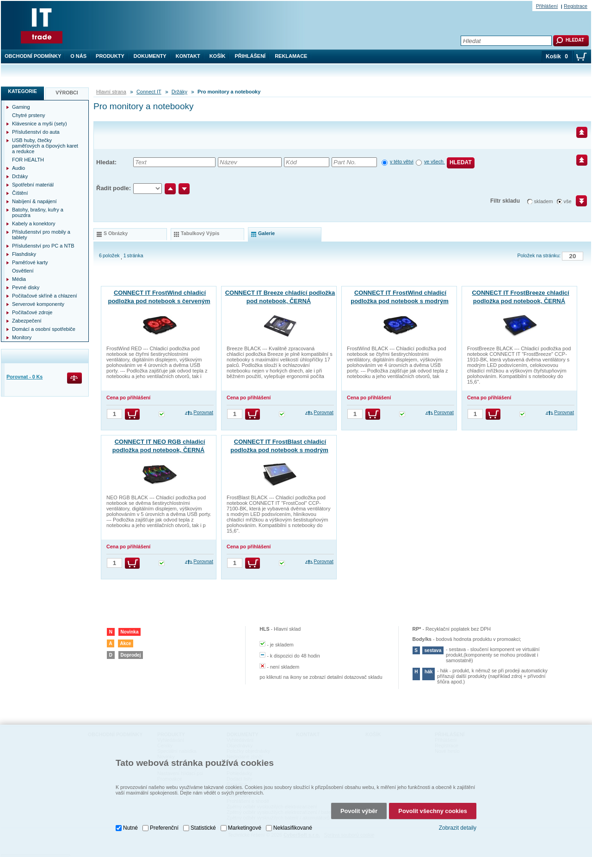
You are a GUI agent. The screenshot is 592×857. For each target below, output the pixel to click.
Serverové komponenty (38, 304)
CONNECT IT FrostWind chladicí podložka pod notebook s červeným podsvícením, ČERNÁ (159, 301)
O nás (78, 56)
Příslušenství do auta (36, 132)
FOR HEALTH (28, 159)
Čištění (20, 193)
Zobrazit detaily (457, 823)
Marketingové (244, 823)
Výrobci (67, 92)
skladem (543, 201)
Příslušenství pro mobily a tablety (41, 234)
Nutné (130, 823)
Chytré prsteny (28, 115)
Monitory (21, 337)
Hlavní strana (111, 91)
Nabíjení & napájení (34, 201)
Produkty (110, 56)
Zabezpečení (27, 320)
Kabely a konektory (34, 223)
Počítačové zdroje (32, 312)
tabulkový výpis (200, 233)
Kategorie (22, 91)
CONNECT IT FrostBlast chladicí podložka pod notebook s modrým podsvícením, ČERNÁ (279, 450)
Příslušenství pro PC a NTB (43, 245)
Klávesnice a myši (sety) (39, 123)
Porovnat (203, 412)
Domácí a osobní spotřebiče (43, 329)
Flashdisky (24, 254)
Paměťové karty (30, 262)
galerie (266, 233)
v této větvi (401, 161)
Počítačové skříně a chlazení (44, 295)
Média (19, 279)
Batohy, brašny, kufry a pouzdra (37, 212)
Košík (218, 56)
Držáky (179, 91)
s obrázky (116, 233)
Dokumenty (150, 56)
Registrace (575, 6)
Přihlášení (250, 56)
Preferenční (164, 823)
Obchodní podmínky (33, 56)
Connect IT (148, 91)
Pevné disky (25, 287)
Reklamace (291, 56)
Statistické (203, 823)
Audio (18, 168)
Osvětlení (22, 270)
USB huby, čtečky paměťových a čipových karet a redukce (45, 145)
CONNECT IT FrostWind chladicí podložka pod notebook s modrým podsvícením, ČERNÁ (400, 301)
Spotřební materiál (33, 184)
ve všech (434, 161)
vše (568, 201)
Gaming (21, 107)
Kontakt (188, 56)
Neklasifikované (292, 823)
